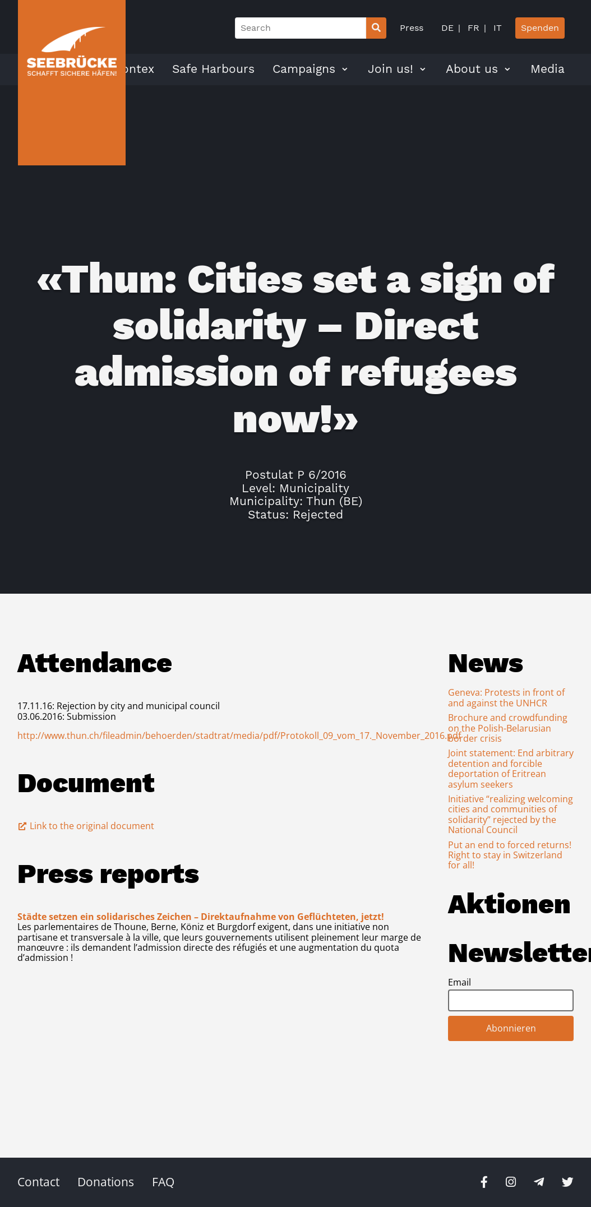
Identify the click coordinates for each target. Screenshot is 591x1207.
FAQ (163, 1182)
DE (447, 27)
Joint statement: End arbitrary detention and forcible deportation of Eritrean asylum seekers (511, 768)
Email (459, 982)
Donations (105, 1182)
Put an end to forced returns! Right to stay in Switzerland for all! (509, 855)
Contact (38, 1182)
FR (472, 27)
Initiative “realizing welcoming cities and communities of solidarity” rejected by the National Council (510, 814)
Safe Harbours (213, 69)
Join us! (390, 69)
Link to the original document (85, 826)
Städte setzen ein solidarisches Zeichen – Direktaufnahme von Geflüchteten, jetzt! (200, 916)
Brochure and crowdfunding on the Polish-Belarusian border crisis (507, 727)
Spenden (540, 27)
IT (496, 27)
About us (472, 69)
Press (411, 27)
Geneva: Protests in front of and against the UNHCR (506, 697)
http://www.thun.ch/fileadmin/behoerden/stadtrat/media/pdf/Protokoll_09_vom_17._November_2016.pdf (239, 735)
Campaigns (304, 69)
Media (547, 69)
